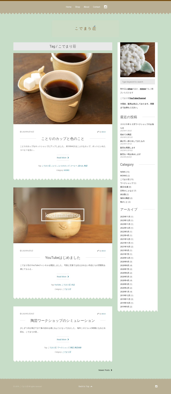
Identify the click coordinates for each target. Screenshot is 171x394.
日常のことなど (126, 190)
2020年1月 (124, 291)
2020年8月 (124, 265)
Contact (96, 7)
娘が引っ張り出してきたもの (132, 141)
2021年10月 (125, 246)
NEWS (123, 172)
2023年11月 (125, 224)
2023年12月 (125, 220)
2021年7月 (124, 254)
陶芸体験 (77, 347)
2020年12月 (125, 258)
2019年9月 (124, 306)
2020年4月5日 (27, 250)
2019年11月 (125, 299)
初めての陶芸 (125, 134)
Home (68, 7)
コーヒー (73, 166)
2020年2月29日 (28, 313)
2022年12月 (125, 228)
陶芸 (72, 347)
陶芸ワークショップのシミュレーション (63, 321)
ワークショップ (63, 347)
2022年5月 (124, 231)
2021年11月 (125, 243)
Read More (63, 157)
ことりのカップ (63, 166)
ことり (53, 166)
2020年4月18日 (28, 131)
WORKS (66, 170)
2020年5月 (124, 276)
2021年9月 (124, 250)
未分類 (123, 194)
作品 (73, 284)
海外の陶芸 (125, 198)
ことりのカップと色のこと (62, 139)
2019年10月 (125, 303)
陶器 (85, 166)
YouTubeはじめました (63, 258)
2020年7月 (124, 269)
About (86, 7)
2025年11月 (125, 216)
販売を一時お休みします (130, 154)
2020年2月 (124, 288)
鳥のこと (124, 202)
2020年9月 (124, 261)
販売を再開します (127, 147)
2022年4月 (124, 235)
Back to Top (85, 386)
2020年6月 (124, 273)
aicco (104, 131)
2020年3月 (124, 284)
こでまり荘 (46, 166)
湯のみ (80, 166)
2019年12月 (125, 295)
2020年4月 (124, 280)
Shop (77, 7)
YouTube (58, 284)
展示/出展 (124, 187)
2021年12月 (125, 239)
